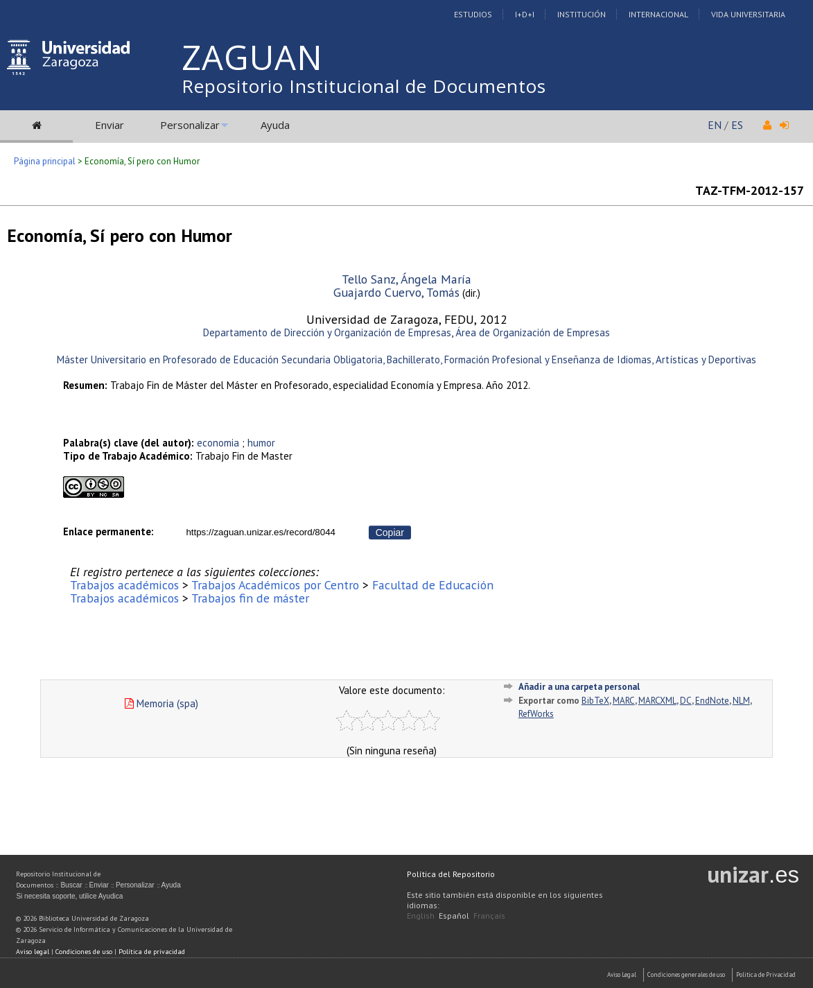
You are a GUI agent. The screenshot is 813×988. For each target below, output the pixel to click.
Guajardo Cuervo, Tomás (396, 292)
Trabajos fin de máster (250, 598)
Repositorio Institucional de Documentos (364, 85)
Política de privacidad (152, 951)
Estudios (473, 14)
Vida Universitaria (748, 14)
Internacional (658, 14)
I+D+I (524, 14)
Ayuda (275, 125)
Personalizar (190, 125)
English (421, 915)
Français (489, 915)
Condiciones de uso (83, 951)
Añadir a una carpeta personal (579, 687)
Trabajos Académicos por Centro (275, 585)
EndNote (712, 701)
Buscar (71, 885)
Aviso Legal (621, 974)
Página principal (45, 161)
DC (686, 701)
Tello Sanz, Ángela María (406, 279)
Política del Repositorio (451, 874)
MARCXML (657, 701)
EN (715, 125)
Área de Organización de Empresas (532, 332)
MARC (624, 701)
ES (737, 125)
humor (261, 442)
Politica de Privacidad (766, 974)
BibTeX (595, 701)
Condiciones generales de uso (686, 974)
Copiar (390, 532)
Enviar (109, 125)
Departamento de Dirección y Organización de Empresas (327, 332)
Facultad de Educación (432, 585)
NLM (741, 701)
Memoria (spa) (161, 703)
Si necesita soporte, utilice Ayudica (69, 896)
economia (218, 442)
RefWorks (536, 714)
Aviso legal (32, 951)
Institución (581, 14)
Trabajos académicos (124, 585)
